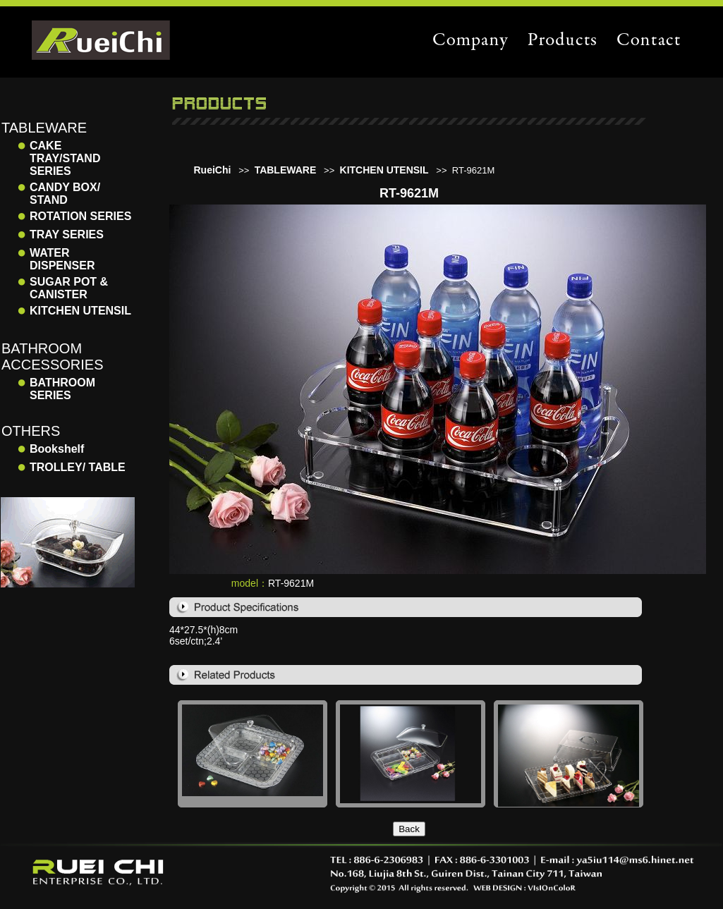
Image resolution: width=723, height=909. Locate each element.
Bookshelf (57, 449)
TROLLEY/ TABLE (78, 467)
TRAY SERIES (67, 234)
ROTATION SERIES (80, 216)
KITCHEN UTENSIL (80, 311)
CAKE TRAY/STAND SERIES (65, 158)
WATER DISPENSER (62, 259)
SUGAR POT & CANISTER (69, 288)
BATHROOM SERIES (62, 389)
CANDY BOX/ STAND (65, 193)
